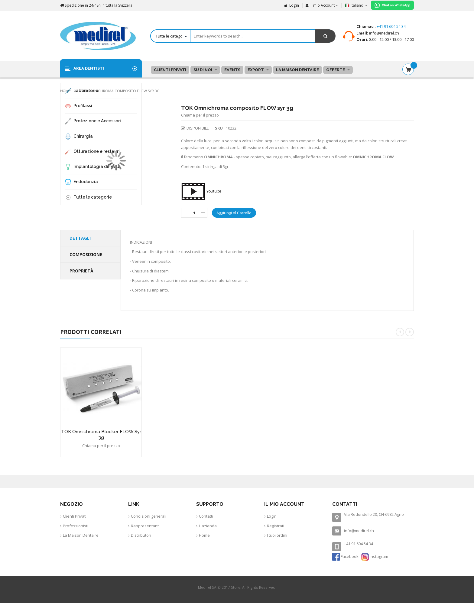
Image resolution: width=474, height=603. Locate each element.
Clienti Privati (74, 516)
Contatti (206, 516)
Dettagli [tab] (80, 238)
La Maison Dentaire (81, 535)
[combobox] (243, 36)
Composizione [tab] (86, 254)
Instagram (374, 556)
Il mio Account (320, 5)
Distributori (141, 535)
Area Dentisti (88, 68)
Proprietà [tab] (81, 271)
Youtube (201, 191)
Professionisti (75, 526)
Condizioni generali (148, 516)
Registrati (275, 526)
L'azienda (208, 526)
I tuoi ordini (277, 535)
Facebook (345, 556)
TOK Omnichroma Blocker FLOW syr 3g (101, 434)
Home (66, 91)
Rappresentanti (145, 526)
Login (291, 5)
